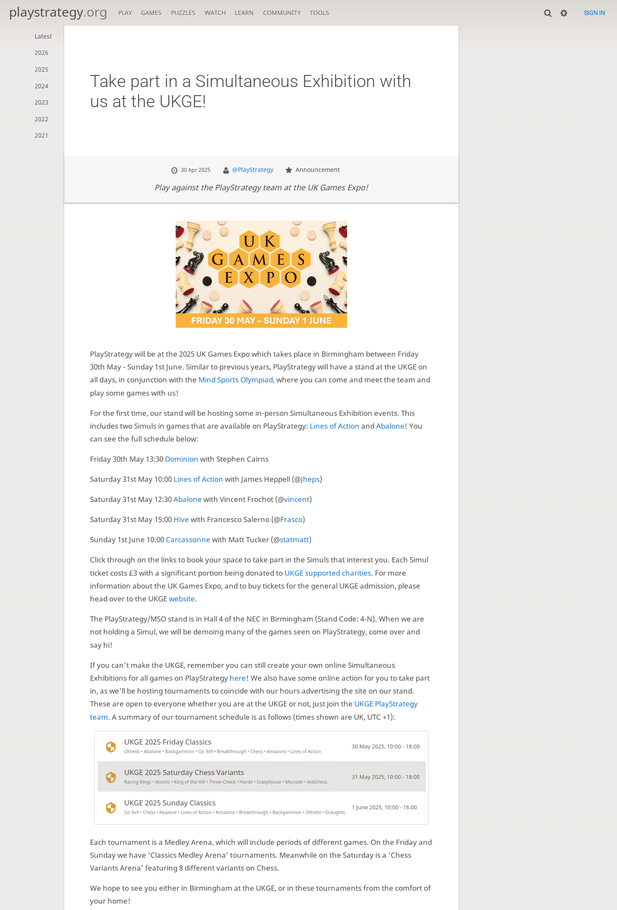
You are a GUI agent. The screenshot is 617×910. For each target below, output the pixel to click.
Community (282, 13)
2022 (41, 119)
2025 (41, 69)
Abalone (390, 426)
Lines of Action (334, 426)
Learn (244, 13)
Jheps (310, 479)
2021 (41, 135)
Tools (319, 13)
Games (151, 13)
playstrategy (58, 12)
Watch (215, 13)
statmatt (294, 539)
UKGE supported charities (328, 573)
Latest (43, 36)
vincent (296, 499)
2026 (41, 52)
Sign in (594, 12)
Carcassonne (188, 539)
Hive (181, 519)
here (238, 678)
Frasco (291, 519)
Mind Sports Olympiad (235, 379)
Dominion (181, 459)
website (182, 599)
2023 (41, 102)
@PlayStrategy (252, 169)
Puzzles (183, 13)
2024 (41, 86)
